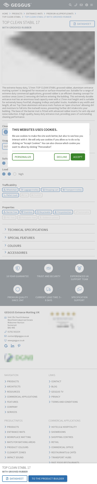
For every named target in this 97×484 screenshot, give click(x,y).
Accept (77, 157)
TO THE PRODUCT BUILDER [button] (48, 478)
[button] (14, 478)
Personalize (23, 157)
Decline (62, 157)
